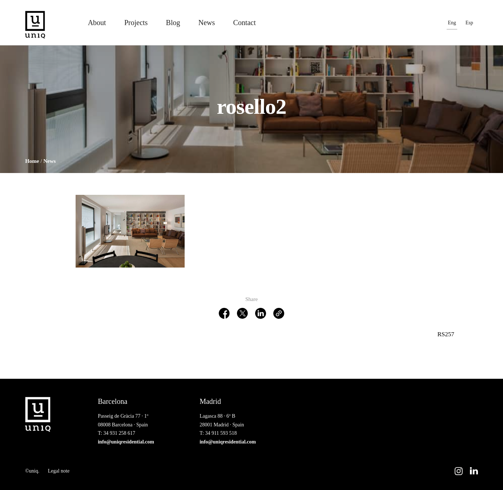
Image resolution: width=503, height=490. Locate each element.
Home (32, 161)
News (206, 23)
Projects (136, 23)
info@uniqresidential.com (126, 442)
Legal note (58, 471)
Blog (173, 23)
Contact (244, 23)
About (97, 23)
